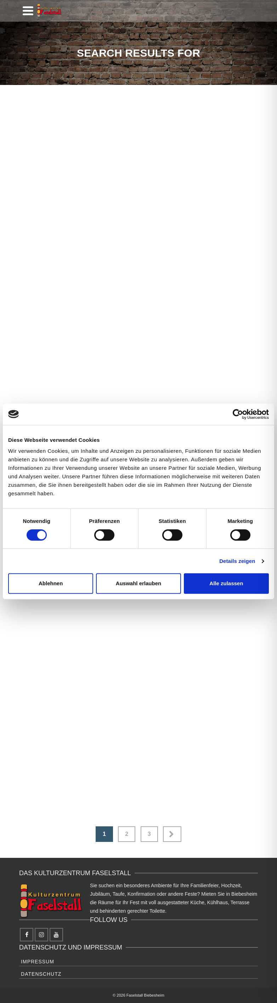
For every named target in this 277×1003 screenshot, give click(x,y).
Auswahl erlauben (138, 583)
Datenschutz (41, 974)
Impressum (37, 961)
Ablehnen (51, 583)
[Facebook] (26, 934)
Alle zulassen (226, 583)
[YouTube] (56, 934)
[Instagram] (41, 934)
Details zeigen (237, 561)
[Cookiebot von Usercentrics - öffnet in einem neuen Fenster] (238, 414)
